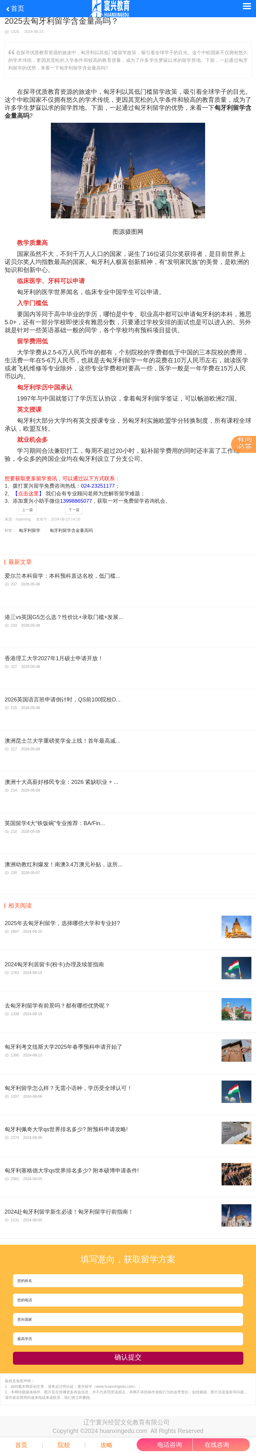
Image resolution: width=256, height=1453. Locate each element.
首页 (14, 8)
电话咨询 (169, 1444)
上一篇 (27, 510)
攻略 (106, 1445)
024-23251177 (98, 486)
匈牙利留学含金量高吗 (71, 530)
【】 (28, 494)
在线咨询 (216, 1444)
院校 (64, 1445)
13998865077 (76, 501)
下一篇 (74, 510)
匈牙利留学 (29, 530)
